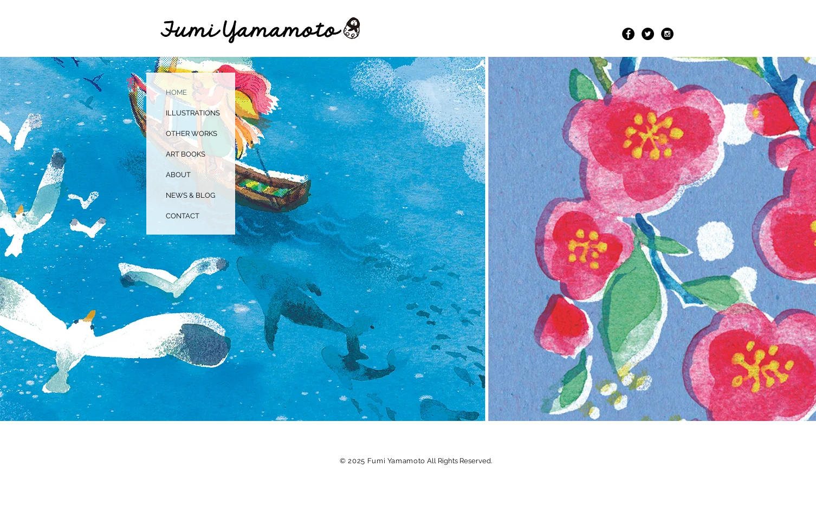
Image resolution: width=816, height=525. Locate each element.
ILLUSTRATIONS (193, 113)
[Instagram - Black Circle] (667, 34)
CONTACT (182, 216)
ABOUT (178, 175)
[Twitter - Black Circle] (648, 34)
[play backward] (13, 239)
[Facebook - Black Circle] (628, 34)
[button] (242, 239)
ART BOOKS (185, 154)
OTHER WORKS (191, 133)
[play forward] (802, 239)
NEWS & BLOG (190, 195)
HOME (176, 92)
